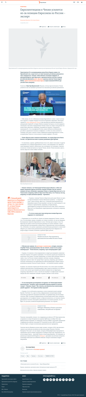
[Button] (43, 27)
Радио (3, 386)
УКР (74, 2)
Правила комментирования (29, 381)
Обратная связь (26, 386)
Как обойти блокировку (7, 392)
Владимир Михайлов (25, 20)
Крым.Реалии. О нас (27, 379)
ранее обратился (38, 79)
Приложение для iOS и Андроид (9, 381)
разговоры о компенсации (44, 246)
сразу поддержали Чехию (33, 122)
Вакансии (24, 389)
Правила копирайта (27, 384)
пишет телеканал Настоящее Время (34, 80)
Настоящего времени (39, 349)
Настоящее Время (35, 20)
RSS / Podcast (5, 389)
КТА (78, 2)
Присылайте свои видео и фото (9, 379)
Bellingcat (42, 336)
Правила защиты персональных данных (32, 392)
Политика (23, 6)
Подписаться (5, 384)
